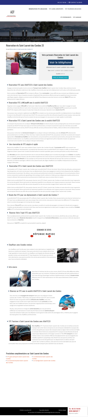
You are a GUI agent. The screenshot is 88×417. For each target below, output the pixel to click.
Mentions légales (62, 410)
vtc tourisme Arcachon (73, 9)
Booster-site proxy (55, 412)
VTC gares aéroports (56, 9)
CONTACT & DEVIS (76, 2)
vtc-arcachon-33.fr (27, 410)
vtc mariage (77, 17)
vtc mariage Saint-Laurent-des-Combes (44, 360)
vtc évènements (65, 17)
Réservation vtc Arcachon (38, 9)
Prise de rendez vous (60, 77)
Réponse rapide (44, 233)
